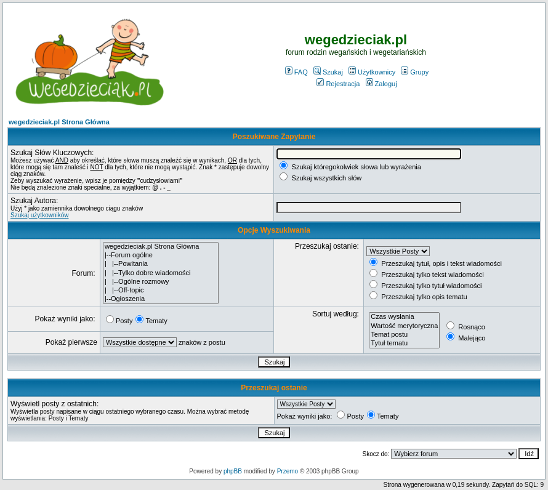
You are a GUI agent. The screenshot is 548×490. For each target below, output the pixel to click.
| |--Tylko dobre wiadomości (160, 273)
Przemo (287, 471)
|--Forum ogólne (160, 255)
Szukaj (328, 72)
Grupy (415, 72)
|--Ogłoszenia (160, 299)
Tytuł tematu (404, 343)
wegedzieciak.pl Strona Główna (59, 122)
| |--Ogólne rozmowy (160, 282)
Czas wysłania (404, 317)
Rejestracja (338, 83)
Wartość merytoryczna (404, 326)
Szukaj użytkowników (39, 215)
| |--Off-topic (160, 290)
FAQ (296, 72)
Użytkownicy (372, 72)
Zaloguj (381, 83)
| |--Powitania (160, 264)
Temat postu (404, 335)
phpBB (233, 471)
